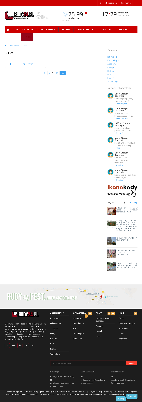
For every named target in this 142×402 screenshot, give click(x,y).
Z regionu (111, 64)
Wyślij (131, 363)
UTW (25, 45)
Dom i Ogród (78, 333)
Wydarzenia (48, 29)
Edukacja (99, 326)
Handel (99, 331)
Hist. (12, 37)
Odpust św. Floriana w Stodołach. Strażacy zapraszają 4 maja (126, 210)
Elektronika (77, 338)
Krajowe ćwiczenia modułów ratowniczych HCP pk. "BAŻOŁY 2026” (126, 265)
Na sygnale (112, 56)
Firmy (106, 29)
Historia (110, 71)
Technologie (112, 81)
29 (57, 73)
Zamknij (132, 396)
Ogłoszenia (85, 29)
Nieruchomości (79, 323)
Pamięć (110, 78)
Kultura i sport (113, 60)
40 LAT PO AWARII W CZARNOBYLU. (126, 239)
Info (123, 29)
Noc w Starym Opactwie (121, 94)
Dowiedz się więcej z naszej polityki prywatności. (105, 394)
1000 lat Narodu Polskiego (122, 124)
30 (63, 73)
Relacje (110, 67)
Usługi (98, 336)
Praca (75, 328)
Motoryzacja (78, 318)
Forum (66, 29)
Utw (27, 37)
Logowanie (126, 3)
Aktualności (25, 29)
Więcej (121, 398)
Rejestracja (111, 3)
